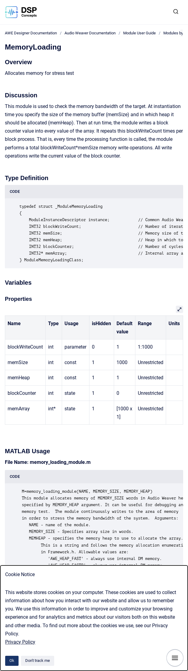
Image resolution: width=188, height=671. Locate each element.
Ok (11, 660)
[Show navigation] (175, 658)
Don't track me (37, 660)
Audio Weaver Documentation (90, 33)
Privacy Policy (20, 642)
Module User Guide (139, 33)
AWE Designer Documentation (31, 33)
